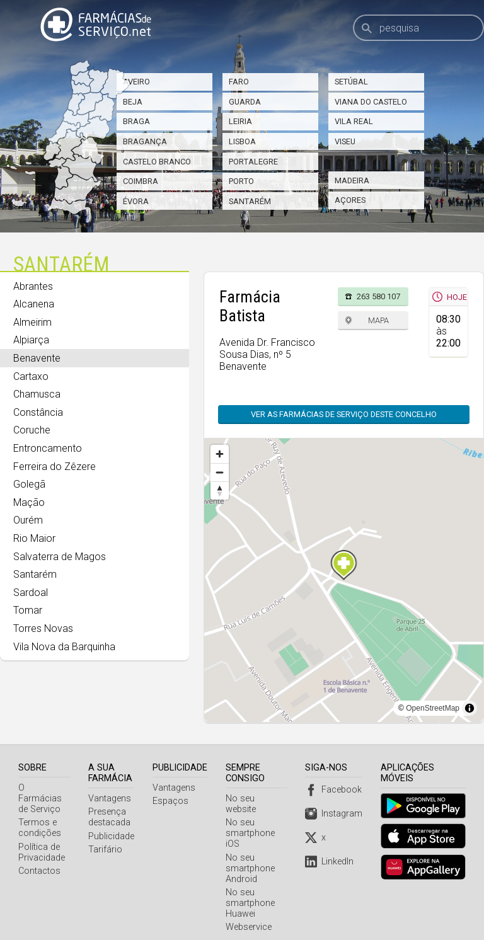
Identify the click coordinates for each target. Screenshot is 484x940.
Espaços (172, 801)
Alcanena (33, 304)
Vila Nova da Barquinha (64, 647)
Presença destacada (110, 817)
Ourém (28, 520)
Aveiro (136, 81)
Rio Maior (34, 538)
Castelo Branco (157, 161)
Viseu (345, 141)
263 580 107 (378, 296)
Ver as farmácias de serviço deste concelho (344, 414)
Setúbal (351, 81)
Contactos (39, 860)
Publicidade (112, 836)
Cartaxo (31, 376)
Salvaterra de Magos (59, 557)
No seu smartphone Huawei (251, 892)
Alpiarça (31, 340)
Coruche (31, 430)
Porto (241, 181)
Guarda (245, 101)
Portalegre (253, 161)
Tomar (27, 610)
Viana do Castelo (371, 101)
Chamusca (36, 394)
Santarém (250, 201)
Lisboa (242, 141)
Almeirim (32, 322)
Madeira (352, 180)
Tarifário (106, 849)
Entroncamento (47, 448)
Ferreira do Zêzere (54, 467)
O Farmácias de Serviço (44, 793)
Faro (239, 81)
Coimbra (140, 181)
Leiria (240, 121)
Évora (136, 201)
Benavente (36, 358)
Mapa (378, 320)
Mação (29, 502)
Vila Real (354, 121)
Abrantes (33, 286)
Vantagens (110, 798)
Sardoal (30, 593)
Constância (38, 412)
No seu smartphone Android (251, 858)
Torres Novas (43, 628)
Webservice (250, 916)
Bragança (145, 141)
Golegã (29, 484)
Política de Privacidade (41, 841)
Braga (136, 121)
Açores (350, 200)
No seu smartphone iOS (251, 822)
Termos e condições (39, 817)
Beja (132, 101)
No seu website (258, 798)
